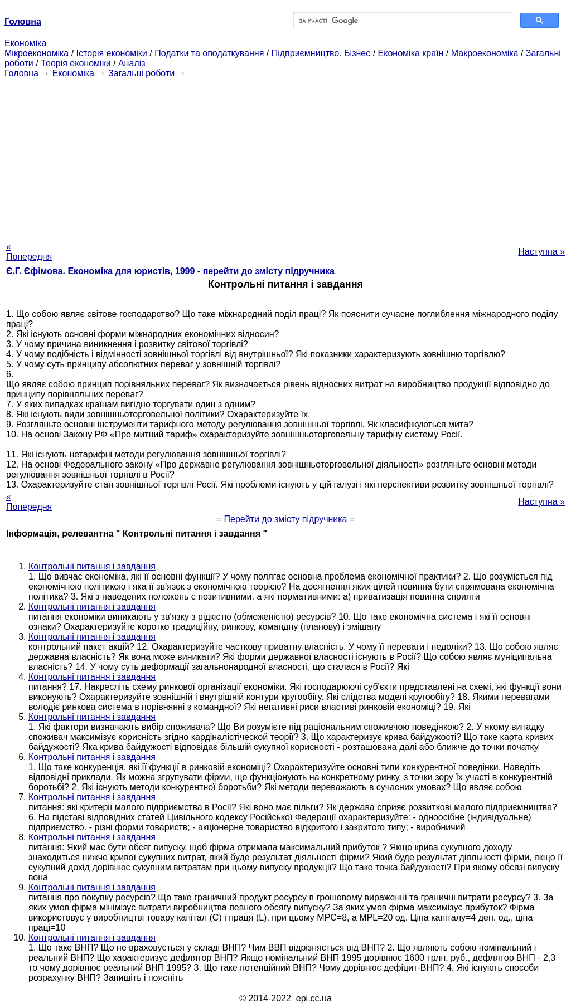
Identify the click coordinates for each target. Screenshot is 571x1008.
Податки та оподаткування (209, 53)
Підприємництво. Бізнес (321, 53)
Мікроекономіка (36, 53)
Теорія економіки (75, 63)
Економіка (25, 43)
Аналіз (132, 63)
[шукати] (402, 21)
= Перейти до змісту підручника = (285, 519)
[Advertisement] (285, 157)
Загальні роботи (141, 73)
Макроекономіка (485, 53)
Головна (21, 73)
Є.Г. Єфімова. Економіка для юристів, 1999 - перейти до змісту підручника (170, 271)
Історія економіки (111, 53)
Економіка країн (411, 53)
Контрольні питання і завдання (92, 566)
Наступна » (541, 251)
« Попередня (29, 251)
